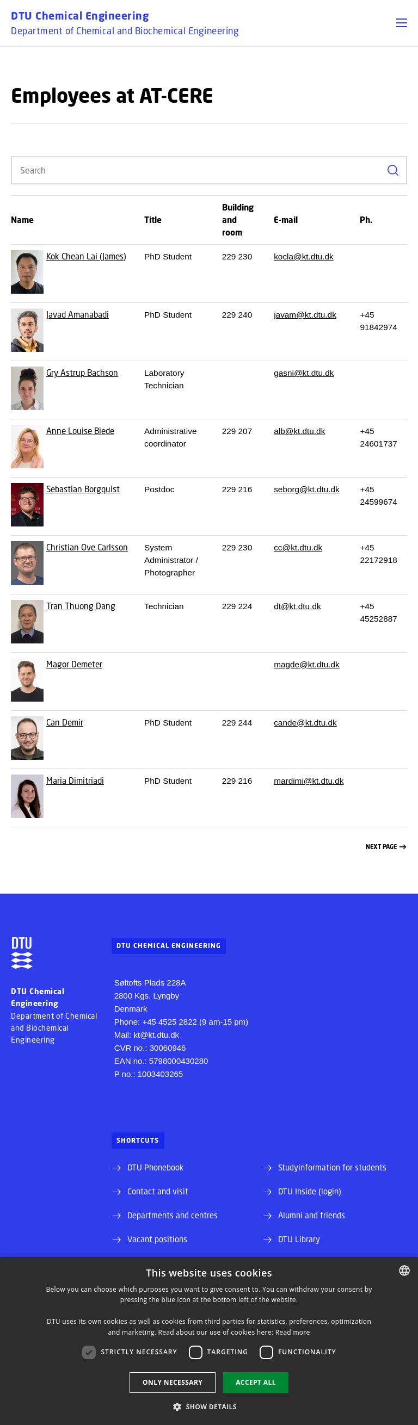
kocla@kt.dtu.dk (304, 256)
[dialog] (209, 1341)
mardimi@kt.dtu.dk (308, 780)
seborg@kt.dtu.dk (307, 489)
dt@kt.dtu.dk (297, 606)
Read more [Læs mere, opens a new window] (292, 1332)
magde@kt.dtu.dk (307, 664)
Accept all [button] (256, 1382)
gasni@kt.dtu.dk (304, 372)
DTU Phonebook (155, 1167)
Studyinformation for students (332, 1167)
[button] (401, 22)
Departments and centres (172, 1215)
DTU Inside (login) (309, 1191)
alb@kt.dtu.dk (299, 431)
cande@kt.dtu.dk (305, 722)
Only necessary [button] (172, 1382)
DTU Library (299, 1239)
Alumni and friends (311, 1215)
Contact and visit (157, 1191)
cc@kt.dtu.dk (298, 547)
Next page (386, 847)
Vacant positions (157, 1239)
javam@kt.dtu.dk (305, 314)
